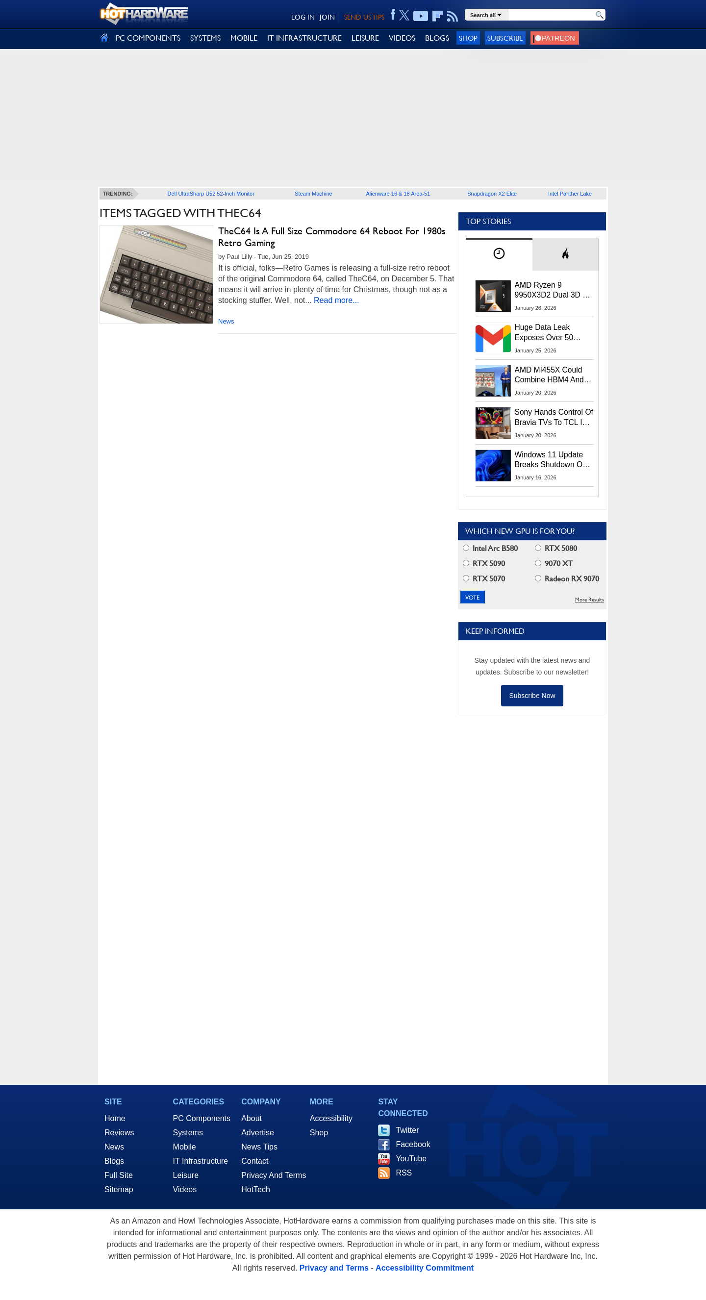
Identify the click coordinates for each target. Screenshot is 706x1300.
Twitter (407, 1130)
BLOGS (437, 38)
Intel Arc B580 (490, 548)
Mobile (184, 1147)
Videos (185, 1189)
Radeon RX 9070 (567, 578)
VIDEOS (402, 38)
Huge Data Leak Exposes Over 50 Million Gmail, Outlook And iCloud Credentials (554, 333)
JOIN (327, 17)
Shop (468, 38)
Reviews (119, 1132)
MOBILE (243, 38)
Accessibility (331, 1118)
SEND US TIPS (364, 17)
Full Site (118, 1175)
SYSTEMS (205, 38)
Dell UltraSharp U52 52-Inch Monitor (211, 194)
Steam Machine (313, 194)
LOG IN (303, 17)
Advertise (257, 1132)
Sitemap (118, 1189)
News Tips (259, 1147)
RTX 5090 (484, 563)
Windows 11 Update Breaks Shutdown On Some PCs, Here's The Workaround (554, 460)
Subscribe (505, 38)
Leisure (186, 1175)
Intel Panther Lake (570, 194)
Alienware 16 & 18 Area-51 (398, 194)
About (251, 1118)
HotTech (255, 1189)
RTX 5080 (556, 548)
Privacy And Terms (273, 1175)
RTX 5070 (484, 578)
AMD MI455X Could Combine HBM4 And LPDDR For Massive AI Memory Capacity (554, 375)
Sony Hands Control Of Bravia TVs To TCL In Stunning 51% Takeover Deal (554, 417)
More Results (589, 600)
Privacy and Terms (334, 1268)
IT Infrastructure (200, 1161)
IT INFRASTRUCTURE (304, 38)
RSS (404, 1173)
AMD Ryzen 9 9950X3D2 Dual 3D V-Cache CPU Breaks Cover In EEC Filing (552, 290)
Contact (254, 1161)
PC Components (201, 1118)
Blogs (114, 1161)
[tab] (499, 254)
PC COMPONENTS (148, 38)
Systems (188, 1132)
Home (115, 1118)
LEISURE (365, 38)
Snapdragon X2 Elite (492, 194)
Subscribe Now (532, 696)
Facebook (413, 1144)
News (226, 321)
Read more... (336, 300)
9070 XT (554, 563)
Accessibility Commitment (425, 1268)
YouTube (411, 1158)
